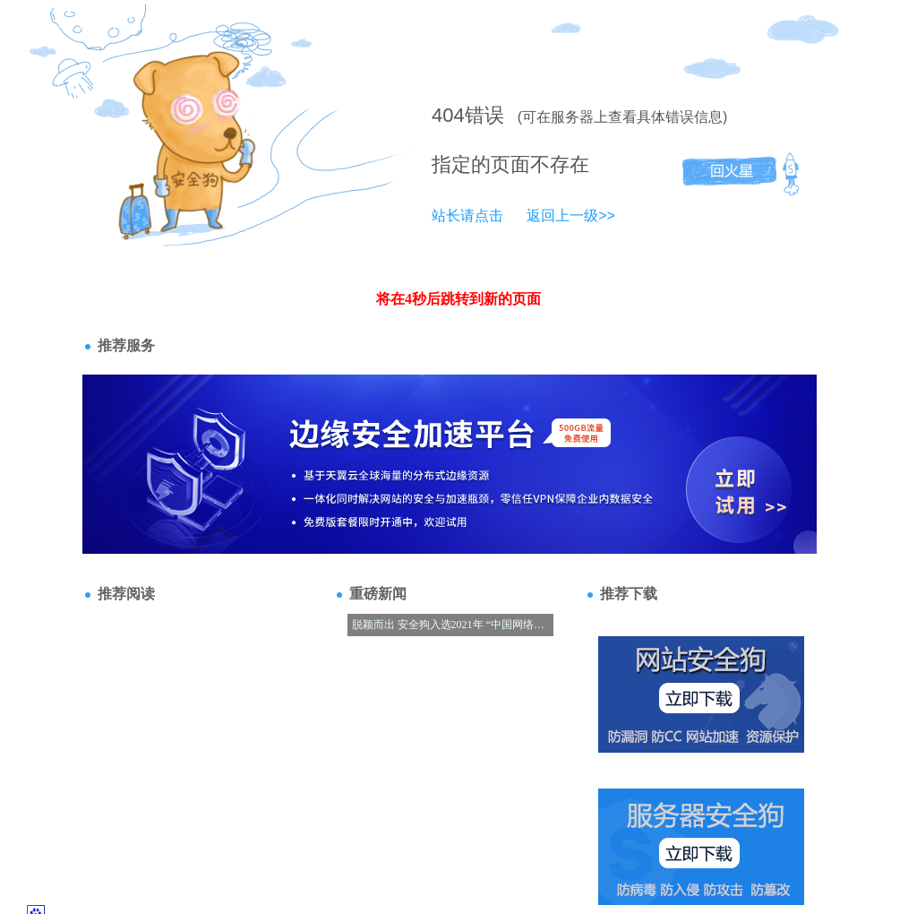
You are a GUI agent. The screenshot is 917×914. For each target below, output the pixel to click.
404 (448, 115)
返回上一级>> (571, 215)
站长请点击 (467, 215)
